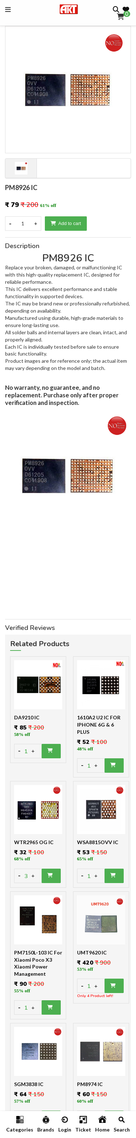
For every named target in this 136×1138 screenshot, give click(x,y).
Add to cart (66, 223)
